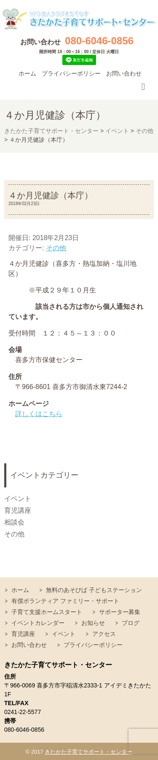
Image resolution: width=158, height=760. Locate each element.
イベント (17, 498)
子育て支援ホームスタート (46, 612)
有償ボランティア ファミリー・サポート (65, 601)
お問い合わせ (124, 73)
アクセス (104, 633)
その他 (56, 248)
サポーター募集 (119, 612)
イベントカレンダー (37, 622)
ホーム (27, 73)
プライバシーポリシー (71, 73)
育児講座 (17, 510)
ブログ (130, 622)
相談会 (14, 522)
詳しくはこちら (38, 413)
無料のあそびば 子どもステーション (94, 590)
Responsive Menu (143, 86)
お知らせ (93, 622)
